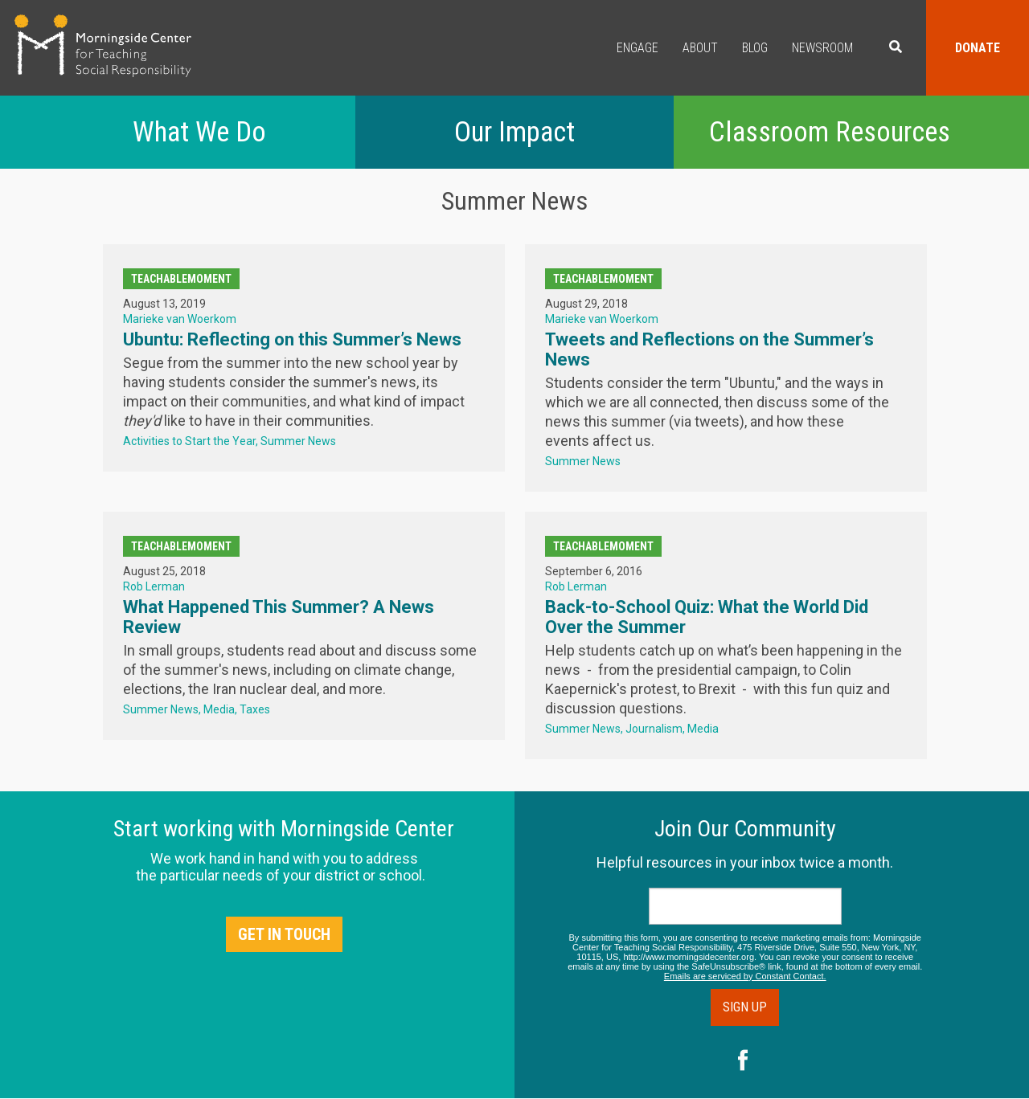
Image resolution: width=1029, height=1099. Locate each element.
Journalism (654, 728)
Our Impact (514, 132)
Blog (755, 47)
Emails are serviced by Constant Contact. (745, 976)
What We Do (199, 132)
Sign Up (745, 1007)
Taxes (255, 709)
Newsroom (822, 47)
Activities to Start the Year (189, 441)
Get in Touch (284, 934)
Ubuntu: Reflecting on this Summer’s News (292, 339)
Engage (637, 47)
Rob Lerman (154, 586)
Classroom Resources (829, 132)
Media (219, 709)
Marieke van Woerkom (179, 319)
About (700, 47)
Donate (977, 47)
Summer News (298, 441)
